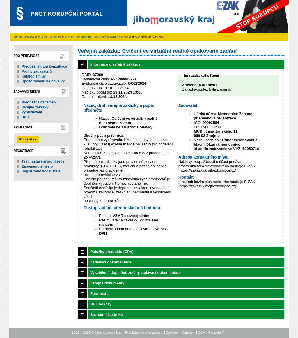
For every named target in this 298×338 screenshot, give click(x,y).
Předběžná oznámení (39, 102)
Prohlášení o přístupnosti (143, 332)
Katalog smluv (34, 76)
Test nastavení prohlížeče (43, 161)
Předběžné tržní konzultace (44, 66)
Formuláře (99, 293)
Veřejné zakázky (35, 107)
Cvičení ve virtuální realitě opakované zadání (96, 36)
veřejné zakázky (49, 36)
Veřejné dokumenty (107, 283)
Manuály (187, 332)
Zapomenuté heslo (37, 166)
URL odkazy (100, 304)
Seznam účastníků (106, 314)
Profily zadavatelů (37, 71)
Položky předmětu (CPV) (112, 251)
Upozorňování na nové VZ (43, 81)
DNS (25, 117)
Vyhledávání (32, 112)
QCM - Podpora (209, 332)
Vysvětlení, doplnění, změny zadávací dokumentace (135, 272)
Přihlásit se (27, 139)
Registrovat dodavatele (41, 171)
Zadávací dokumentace (110, 262)
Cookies (172, 332)
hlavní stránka (24, 36)
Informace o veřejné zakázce (115, 64)
